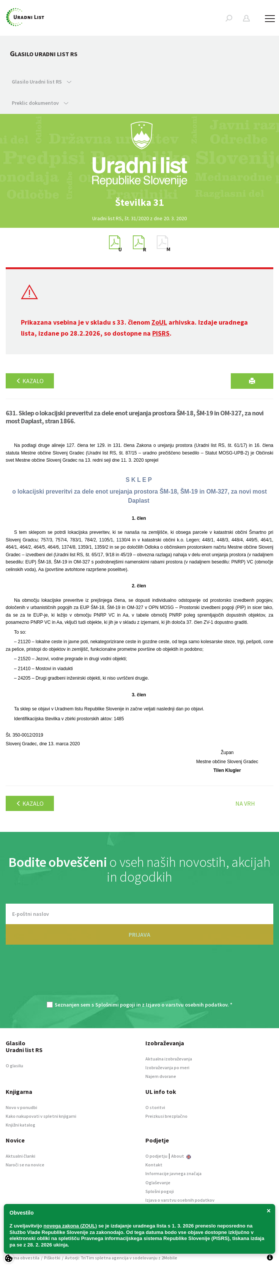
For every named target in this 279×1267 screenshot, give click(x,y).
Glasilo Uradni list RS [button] (41, 81)
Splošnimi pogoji (115, 1004)
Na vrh (245, 803)
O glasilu (14, 1065)
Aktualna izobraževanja (168, 1059)
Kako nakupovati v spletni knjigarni (41, 1116)
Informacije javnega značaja (173, 1173)
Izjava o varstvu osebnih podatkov (179, 1200)
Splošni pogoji (159, 1191)
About (181, 1156)
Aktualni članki (20, 1156)
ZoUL (159, 322)
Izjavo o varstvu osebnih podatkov (186, 1004)
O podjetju (156, 1156)
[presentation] (139, 977)
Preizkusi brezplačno (166, 1116)
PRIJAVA (139, 934)
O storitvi (155, 1107)
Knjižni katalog (20, 1125)
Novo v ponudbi (21, 1107)
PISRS (161, 333)
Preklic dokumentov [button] (40, 102)
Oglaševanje (157, 1182)
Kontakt (153, 1165)
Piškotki (52, 1258)
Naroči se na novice (25, 1165)
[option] (139, 202)
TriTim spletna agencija (104, 1258)
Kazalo (30, 381)
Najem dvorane (160, 1076)
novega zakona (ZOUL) (70, 1226)
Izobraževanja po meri (167, 1067)
